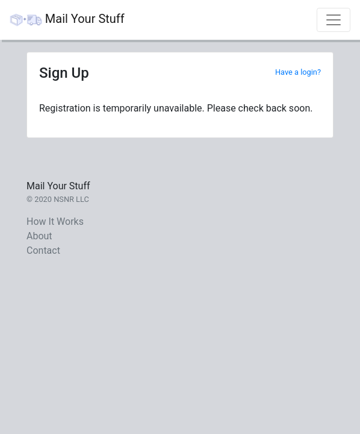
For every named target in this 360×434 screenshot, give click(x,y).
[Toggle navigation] (333, 20)
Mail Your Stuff (67, 20)
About (39, 236)
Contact (43, 250)
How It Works (55, 221)
